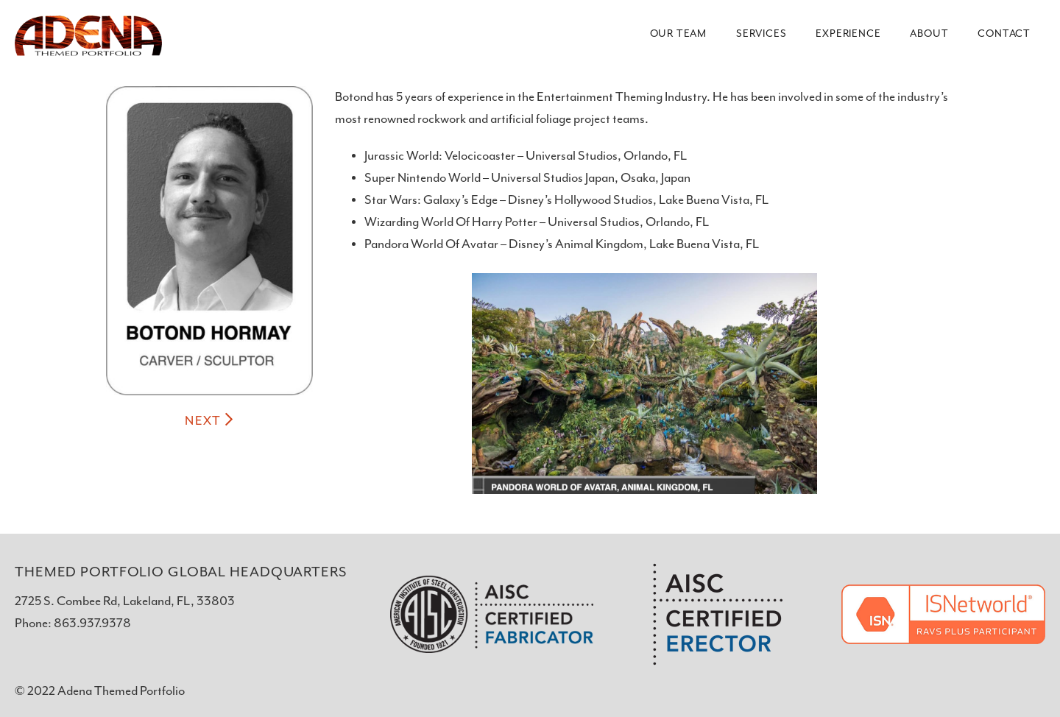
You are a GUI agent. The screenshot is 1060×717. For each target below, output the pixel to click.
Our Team (678, 34)
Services (761, 34)
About (929, 34)
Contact (1004, 34)
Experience (848, 34)
